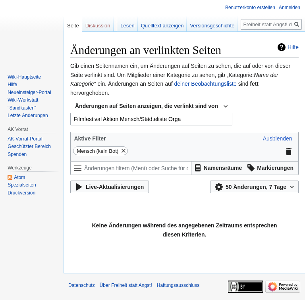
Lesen (127, 26)
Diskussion (97, 26)
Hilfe (293, 47)
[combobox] (151, 106)
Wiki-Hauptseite (24, 77)
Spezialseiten (22, 185)
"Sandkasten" (22, 108)
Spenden (17, 154)
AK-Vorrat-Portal (25, 139)
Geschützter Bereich (29, 146)
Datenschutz (81, 285)
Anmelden (289, 7)
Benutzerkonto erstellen (250, 7)
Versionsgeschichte (212, 26)
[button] (277, 138)
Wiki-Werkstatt (23, 100)
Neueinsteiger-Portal (29, 92)
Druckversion (21, 193)
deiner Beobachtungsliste (205, 84)
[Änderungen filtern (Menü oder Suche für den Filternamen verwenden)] (130, 168)
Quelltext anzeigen (162, 26)
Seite (73, 26)
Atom (19, 177)
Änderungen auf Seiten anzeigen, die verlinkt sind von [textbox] (146, 106)
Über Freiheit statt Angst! (126, 285)
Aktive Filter (90, 138)
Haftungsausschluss (178, 285)
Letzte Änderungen (28, 115)
